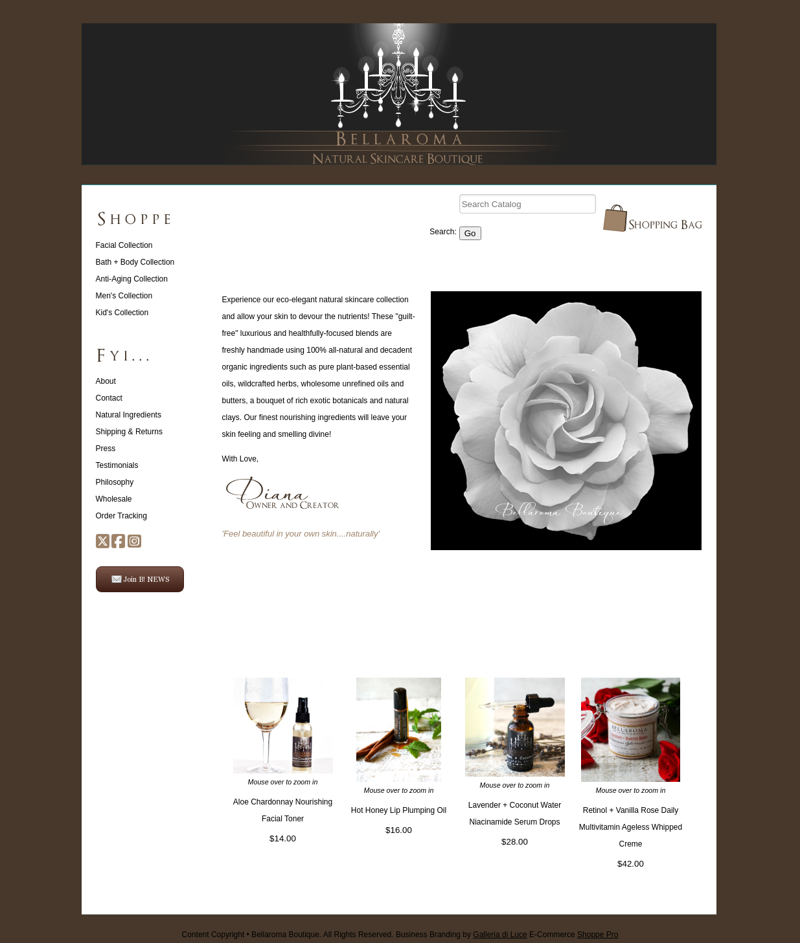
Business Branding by (461, 934)
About (106, 381)
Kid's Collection (122, 312)
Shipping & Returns (129, 431)
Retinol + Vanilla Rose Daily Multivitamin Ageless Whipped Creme (630, 827)
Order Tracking (121, 515)
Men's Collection (124, 295)
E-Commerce (573, 934)
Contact (109, 398)
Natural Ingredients (128, 414)
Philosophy (115, 482)
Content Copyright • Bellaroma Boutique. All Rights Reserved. (288, 934)
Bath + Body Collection (135, 262)
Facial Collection (124, 245)
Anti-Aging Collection (132, 278)
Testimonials (117, 465)
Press (106, 448)
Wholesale (114, 499)
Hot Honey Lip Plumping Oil (398, 810)
